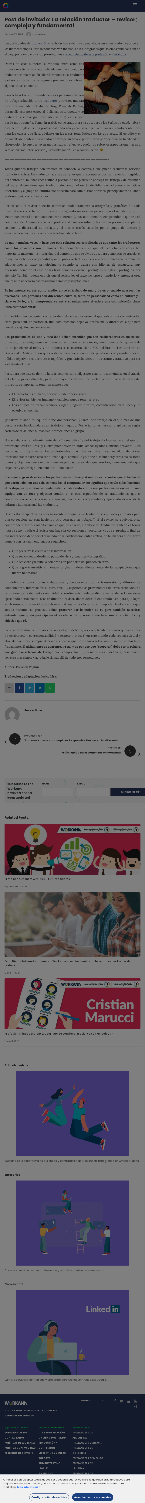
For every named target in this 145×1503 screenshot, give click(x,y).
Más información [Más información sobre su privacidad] (28, 1489)
